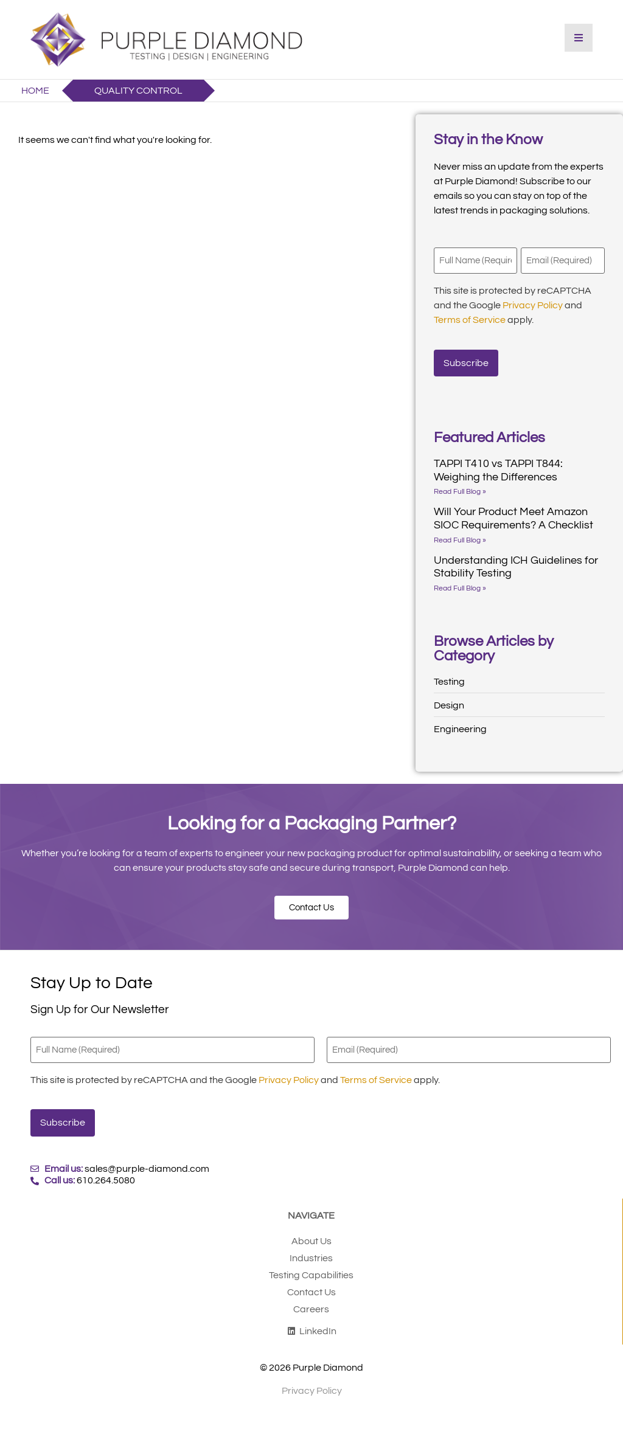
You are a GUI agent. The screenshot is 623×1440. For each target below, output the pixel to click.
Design (449, 701)
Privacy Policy (533, 304)
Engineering (460, 725)
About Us (311, 1233)
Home (35, 90)
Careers (311, 1301)
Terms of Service (470, 319)
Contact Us (311, 1284)
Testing (449, 677)
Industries (311, 1250)
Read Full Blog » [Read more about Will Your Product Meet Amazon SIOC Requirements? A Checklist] (460, 535)
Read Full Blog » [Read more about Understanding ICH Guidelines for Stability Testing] (460, 584)
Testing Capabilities (311, 1267)
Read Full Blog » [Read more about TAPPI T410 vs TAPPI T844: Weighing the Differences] (460, 487)
